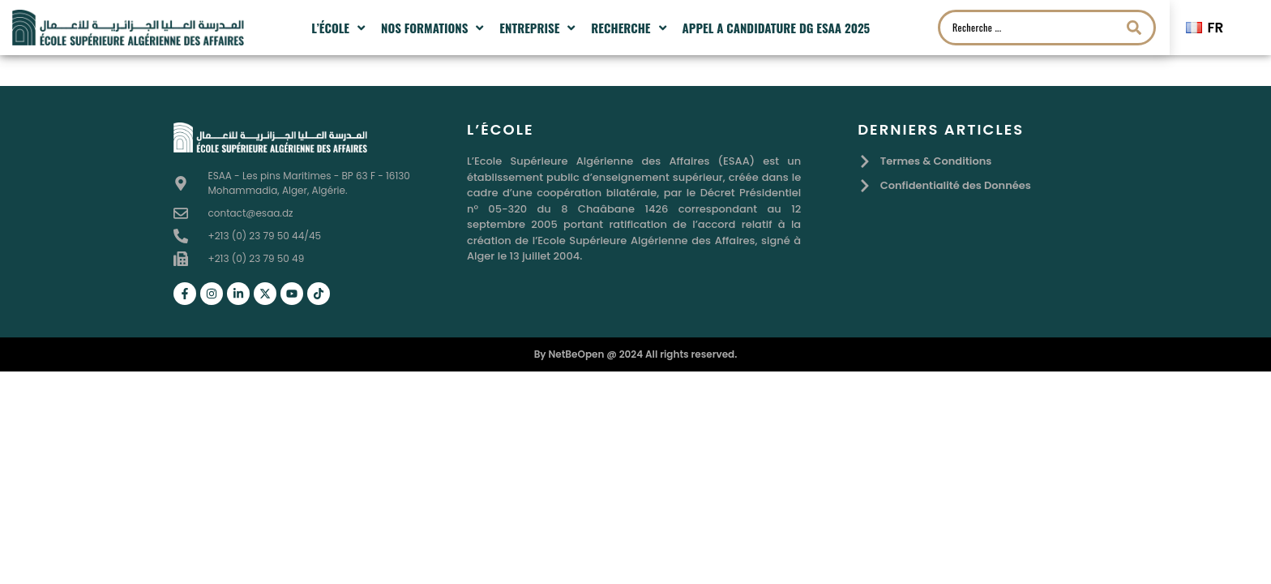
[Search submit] (1134, 27)
